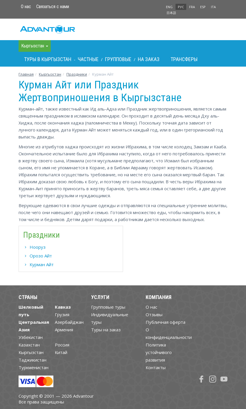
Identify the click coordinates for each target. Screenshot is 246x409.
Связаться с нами (52, 6)
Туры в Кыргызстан (47, 59)
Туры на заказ (106, 329)
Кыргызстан (50, 74)
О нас (26, 6)
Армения (64, 329)
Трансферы (184, 59)
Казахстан (29, 345)
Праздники (76, 74)
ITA (213, 7)
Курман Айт (42, 264)
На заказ (149, 59)
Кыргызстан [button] (34, 46)
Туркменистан (33, 367)
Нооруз (38, 247)
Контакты (156, 367)
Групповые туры (108, 307)
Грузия (62, 314)
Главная (26, 74)
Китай (61, 352)
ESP (203, 7)
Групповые (118, 59)
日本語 (171, 12)
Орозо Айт (41, 256)
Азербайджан (69, 322)
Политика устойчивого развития (159, 352)
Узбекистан (31, 337)
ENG (169, 7)
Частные (88, 59)
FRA (192, 7)
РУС (181, 7)
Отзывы (154, 314)
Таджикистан (32, 360)
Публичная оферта (165, 322)
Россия (62, 345)
